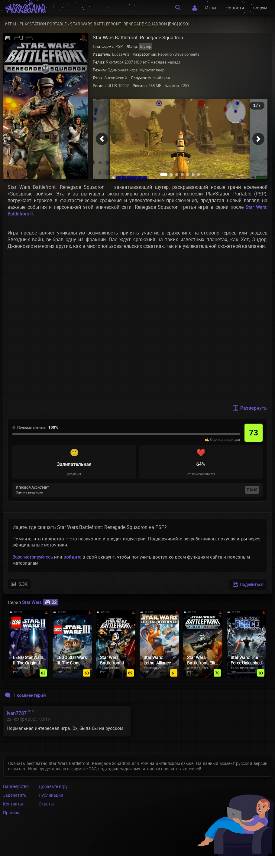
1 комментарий (25, 695)
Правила (12, 812)
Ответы (46, 804)
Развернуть (250, 408)
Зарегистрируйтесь (32, 557)
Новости (234, 8)
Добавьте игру (53, 786)
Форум (260, 8)
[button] (102, 139)
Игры (210, 8)
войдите (72, 557)
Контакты (13, 804)
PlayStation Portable (43, 24)
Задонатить (15, 795)
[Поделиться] (248, 584)
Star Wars (40, 602)
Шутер (145, 46)
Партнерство (16, 786)
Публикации (51, 795)
